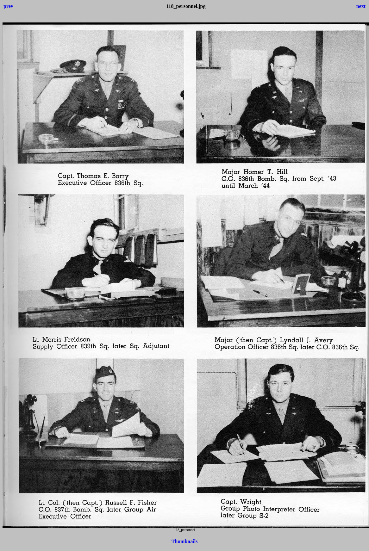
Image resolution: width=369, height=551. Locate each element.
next (361, 6)
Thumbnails (185, 541)
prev (8, 6)
